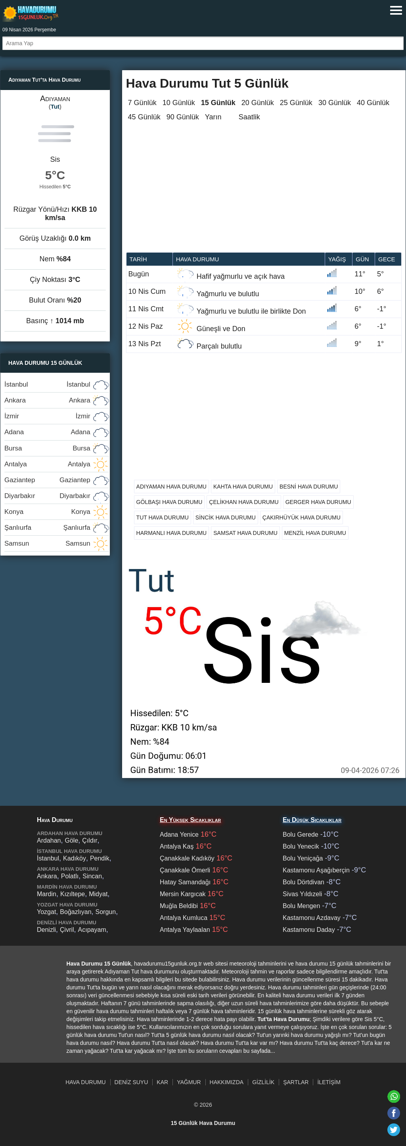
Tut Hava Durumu (162, 517)
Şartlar (295, 1082)
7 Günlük (142, 103)
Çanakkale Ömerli (185, 870)
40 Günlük (373, 103)
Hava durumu (197, 259)
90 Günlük (183, 117)
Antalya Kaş (176, 846)
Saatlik (249, 117)
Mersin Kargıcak (183, 894)
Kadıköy (74, 858)
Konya (47, 511)
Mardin (46, 894)
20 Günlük (257, 103)
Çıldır (89, 840)
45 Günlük (144, 117)
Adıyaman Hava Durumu (171, 486)
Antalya (47, 464)
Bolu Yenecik (301, 846)
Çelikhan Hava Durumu (243, 502)
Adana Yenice (179, 834)
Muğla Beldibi (179, 906)
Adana (47, 432)
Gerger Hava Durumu (318, 502)
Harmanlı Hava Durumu (171, 533)
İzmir (47, 416)
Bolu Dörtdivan (303, 882)
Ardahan (49, 840)
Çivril (67, 929)
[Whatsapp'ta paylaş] (393, 1096)
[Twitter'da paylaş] (393, 1129)
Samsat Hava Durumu (245, 533)
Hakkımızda (227, 1082)
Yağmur (189, 1082)
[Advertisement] (264, 192)
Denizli (46, 929)
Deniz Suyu (131, 1082)
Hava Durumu (85, 1082)
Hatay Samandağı (185, 882)
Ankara (47, 400)
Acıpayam (92, 929)
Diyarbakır (47, 496)
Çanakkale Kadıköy (187, 858)
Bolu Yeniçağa (303, 858)
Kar (162, 1082)
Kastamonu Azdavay (312, 917)
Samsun (47, 543)
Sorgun (106, 911)
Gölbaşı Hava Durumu (169, 502)
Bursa (47, 448)
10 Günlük (179, 103)
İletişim (328, 1082)
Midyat (98, 894)
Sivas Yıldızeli (302, 894)
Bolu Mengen (301, 906)
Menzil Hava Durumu (315, 533)
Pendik (99, 858)
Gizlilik (263, 1082)
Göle (72, 840)
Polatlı (70, 876)
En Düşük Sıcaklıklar (312, 819)
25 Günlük (296, 103)
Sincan (92, 876)
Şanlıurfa (47, 527)
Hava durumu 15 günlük (30, 13)
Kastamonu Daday (309, 929)
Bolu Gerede (300, 834)
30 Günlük (334, 103)
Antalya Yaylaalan (185, 929)
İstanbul (47, 384)
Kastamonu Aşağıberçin (316, 870)
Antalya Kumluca (183, 917)
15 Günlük (218, 103)
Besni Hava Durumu (309, 486)
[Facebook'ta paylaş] (393, 1113)
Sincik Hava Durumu (225, 517)
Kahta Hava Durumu (243, 486)
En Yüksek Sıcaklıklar (190, 819)
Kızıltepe (72, 894)
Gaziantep (47, 480)
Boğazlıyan (75, 911)
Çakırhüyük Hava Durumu (301, 517)
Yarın (213, 117)
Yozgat (46, 911)
